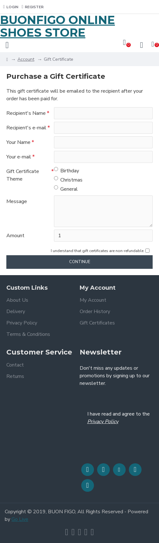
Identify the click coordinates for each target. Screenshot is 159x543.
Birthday (66, 170)
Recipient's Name (26, 113)
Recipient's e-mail (26, 127)
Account (25, 59)
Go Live (19, 519)
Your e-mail (18, 156)
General (66, 189)
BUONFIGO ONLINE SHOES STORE (57, 26)
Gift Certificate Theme (22, 175)
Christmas (68, 179)
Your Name (18, 142)
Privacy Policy (102, 421)
